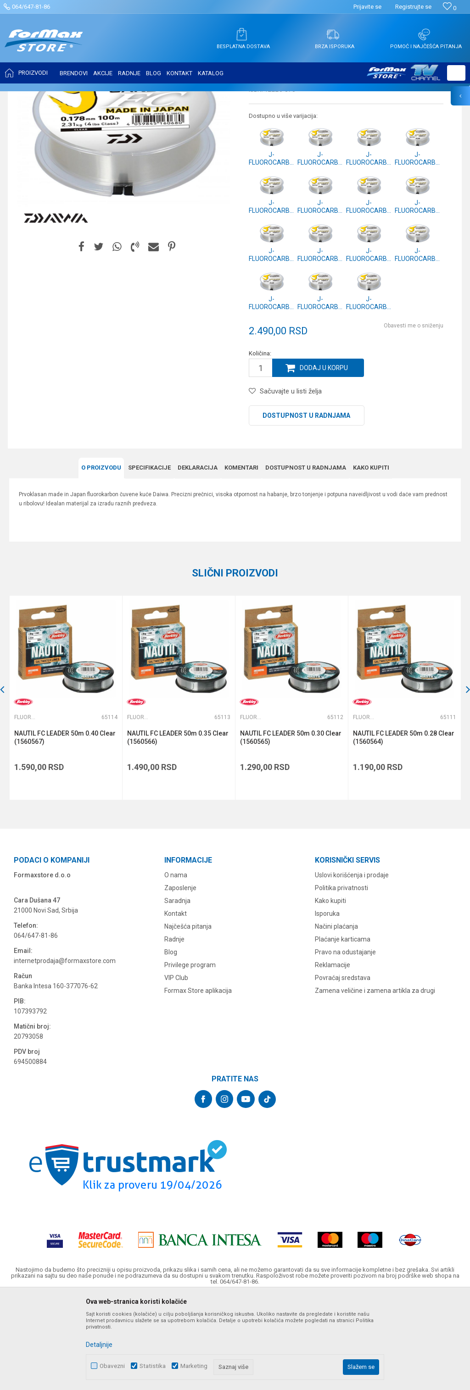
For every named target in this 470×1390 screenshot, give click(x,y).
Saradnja (177, 992)
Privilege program (190, 1056)
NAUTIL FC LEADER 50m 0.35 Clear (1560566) (178, 828)
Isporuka (327, 1004)
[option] (65, 789)
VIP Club (176, 1069)
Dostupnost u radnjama (306, 506)
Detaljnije (99, 1344)
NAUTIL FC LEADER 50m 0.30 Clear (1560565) (290, 828)
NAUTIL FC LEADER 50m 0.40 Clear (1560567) (65, 828)
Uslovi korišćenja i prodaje (352, 966)
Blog (170, 1043)
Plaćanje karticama (342, 1030)
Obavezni (112, 1365)
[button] (456, 73)
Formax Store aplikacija (198, 1081)
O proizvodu (101, 558)
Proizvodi (61, 97)
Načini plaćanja (336, 1017)
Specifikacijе (149, 558)
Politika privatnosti (341, 979)
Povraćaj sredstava (342, 1069)
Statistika (153, 1365)
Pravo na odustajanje (345, 1043)
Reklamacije (332, 1056)
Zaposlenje (180, 979)
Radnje (174, 1030)
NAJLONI (91, 97)
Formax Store (26, 97)
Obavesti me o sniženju (413, 417)
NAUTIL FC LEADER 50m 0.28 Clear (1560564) (403, 828)
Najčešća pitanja (188, 1017)
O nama (175, 966)
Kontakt (175, 1004)
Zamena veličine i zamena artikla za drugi (375, 1081)
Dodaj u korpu (324, 459)
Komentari (241, 558)
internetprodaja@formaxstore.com (65, 1052)
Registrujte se (413, 6)
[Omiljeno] (449, 8)
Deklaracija (198, 558)
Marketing (193, 1365)
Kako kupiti (371, 558)
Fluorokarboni (126, 97)
